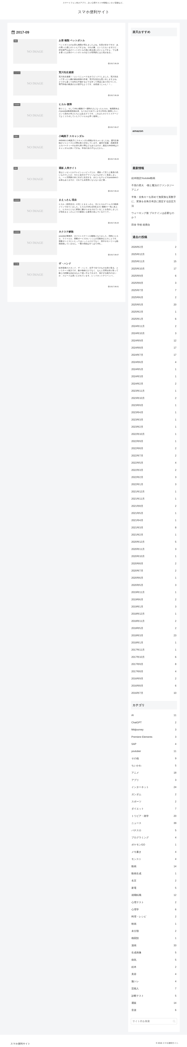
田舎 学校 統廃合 (140, 224)
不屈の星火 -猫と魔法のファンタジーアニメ (152, 187)
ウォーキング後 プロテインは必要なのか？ (152, 215)
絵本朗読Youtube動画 (143, 178)
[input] (154, 1021)
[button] (174, 1021)
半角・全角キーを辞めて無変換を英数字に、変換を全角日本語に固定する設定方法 (153, 201)
